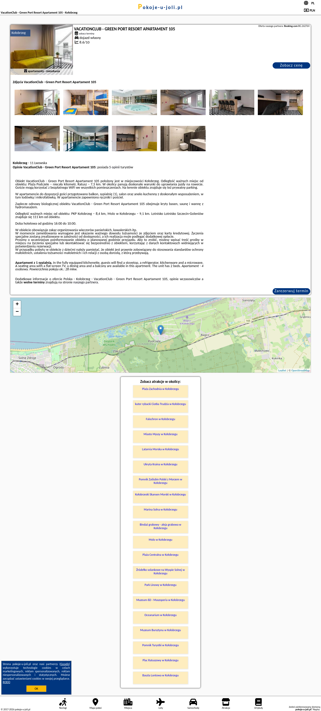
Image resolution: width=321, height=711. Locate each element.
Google (64, 664)
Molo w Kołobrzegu (160, 539)
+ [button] (17, 304)
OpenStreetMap (300, 370)
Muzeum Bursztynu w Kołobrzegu (160, 630)
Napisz (316, 709)
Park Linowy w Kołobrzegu (160, 585)
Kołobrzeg (19, 33)
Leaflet (282, 370)
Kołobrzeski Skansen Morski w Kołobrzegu (160, 494)
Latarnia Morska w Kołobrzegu (160, 449)
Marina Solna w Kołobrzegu (160, 509)
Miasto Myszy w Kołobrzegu (160, 434)
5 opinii (114, 167)
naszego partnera (85, 282)
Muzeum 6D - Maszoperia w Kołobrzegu (160, 600)
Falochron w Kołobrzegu (160, 419)
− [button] (17, 312)
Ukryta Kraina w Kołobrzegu (160, 464)
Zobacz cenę (291, 65)
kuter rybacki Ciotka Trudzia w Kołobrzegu (160, 404)
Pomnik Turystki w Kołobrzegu (160, 645)
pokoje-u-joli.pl (160, 7)
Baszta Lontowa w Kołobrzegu (160, 675)
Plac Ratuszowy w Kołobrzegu (161, 660)
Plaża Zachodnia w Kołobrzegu (160, 389)
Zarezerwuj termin (291, 290)
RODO (6, 682)
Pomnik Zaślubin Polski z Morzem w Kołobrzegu (160, 481)
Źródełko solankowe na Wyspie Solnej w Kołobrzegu (160, 571)
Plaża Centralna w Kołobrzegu (160, 554)
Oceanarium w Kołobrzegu (160, 615)
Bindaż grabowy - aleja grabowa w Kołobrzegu (160, 526)
